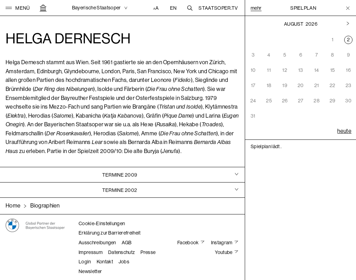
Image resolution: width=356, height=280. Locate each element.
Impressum (91, 252)
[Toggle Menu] (347, 8)
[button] (18, 8)
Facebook (188, 242)
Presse (147, 252)
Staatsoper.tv (218, 8)
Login (85, 261)
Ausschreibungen (97, 242)
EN (173, 8)
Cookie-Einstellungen (102, 223)
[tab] (122, 175)
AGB (127, 242)
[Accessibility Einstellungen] (156, 8)
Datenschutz (121, 252)
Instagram (222, 242)
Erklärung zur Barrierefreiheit (110, 233)
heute (344, 131)
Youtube (224, 252)
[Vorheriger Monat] (347, 24)
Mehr (256, 8)
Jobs (124, 261)
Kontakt (105, 261)
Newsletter (90, 271)
